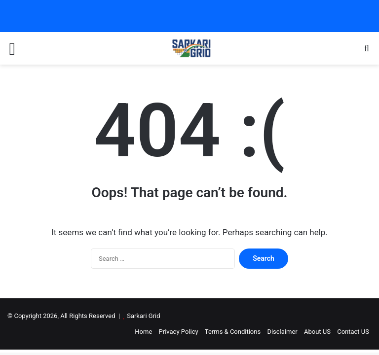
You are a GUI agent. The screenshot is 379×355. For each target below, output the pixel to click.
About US (317, 331)
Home (143, 331)
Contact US (353, 331)
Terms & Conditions (233, 331)
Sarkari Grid (143, 316)
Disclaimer (282, 331)
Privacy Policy (178, 331)
